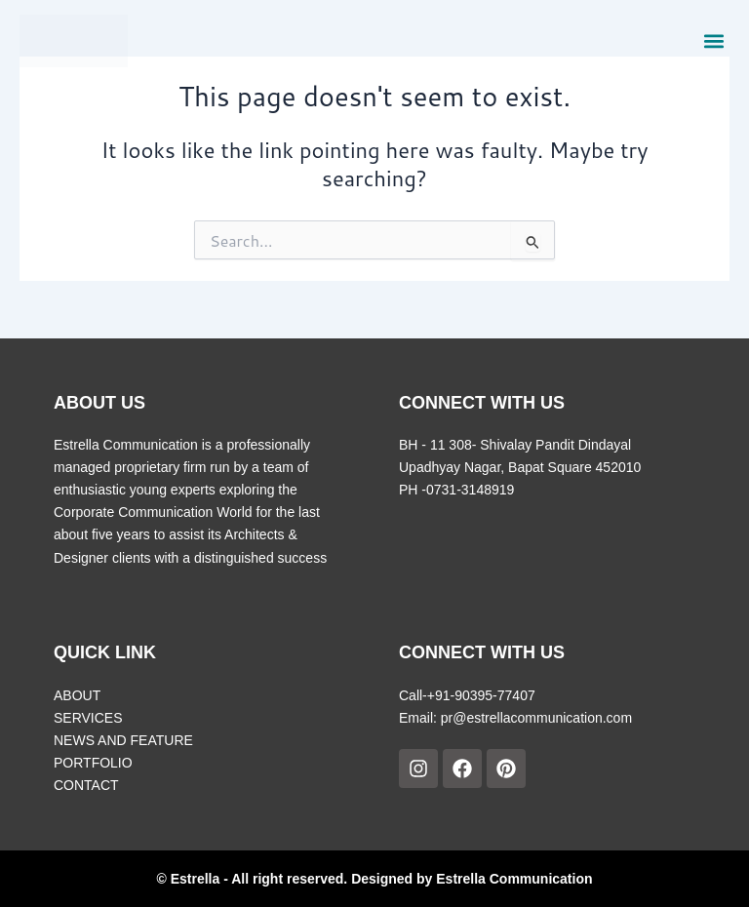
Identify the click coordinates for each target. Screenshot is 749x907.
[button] (713, 40)
